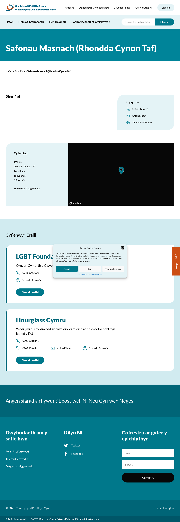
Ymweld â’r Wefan (142, 122)
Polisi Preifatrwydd (95, 274)
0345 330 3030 (30, 272)
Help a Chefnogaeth (31, 22)
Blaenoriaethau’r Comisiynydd (90, 22)
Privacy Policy (64, 519)
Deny (89, 269)
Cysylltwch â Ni (143, 7)
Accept (67, 269)
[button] (122, 248)
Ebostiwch (70, 401)
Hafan (10, 22)
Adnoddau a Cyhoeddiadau (94, 7)
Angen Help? (176, 261)
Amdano (69, 7)
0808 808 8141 (30, 340)
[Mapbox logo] (75, 203)
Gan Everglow (165, 508)
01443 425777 (140, 109)
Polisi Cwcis (82, 274)
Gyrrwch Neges (116, 401)
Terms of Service (84, 519)
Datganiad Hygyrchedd (19, 466)
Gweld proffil (30, 292)
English (166, 7)
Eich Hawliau (57, 22)
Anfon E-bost (139, 115)
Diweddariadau (121, 7)
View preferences (113, 269)
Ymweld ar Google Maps (27, 188)
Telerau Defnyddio (17, 458)
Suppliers (20, 71)
